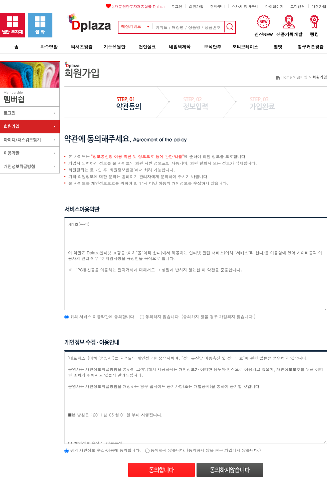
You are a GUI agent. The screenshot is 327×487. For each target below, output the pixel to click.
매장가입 (319, 6)
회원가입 (196, 6)
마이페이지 (274, 6)
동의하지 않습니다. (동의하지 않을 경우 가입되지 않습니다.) (200, 316)
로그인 (176, 6)
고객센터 (297, 6)
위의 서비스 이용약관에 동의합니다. (103, 316)
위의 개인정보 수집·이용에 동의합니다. (105, 450)
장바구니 (217, 6)
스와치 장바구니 (245, 6)
